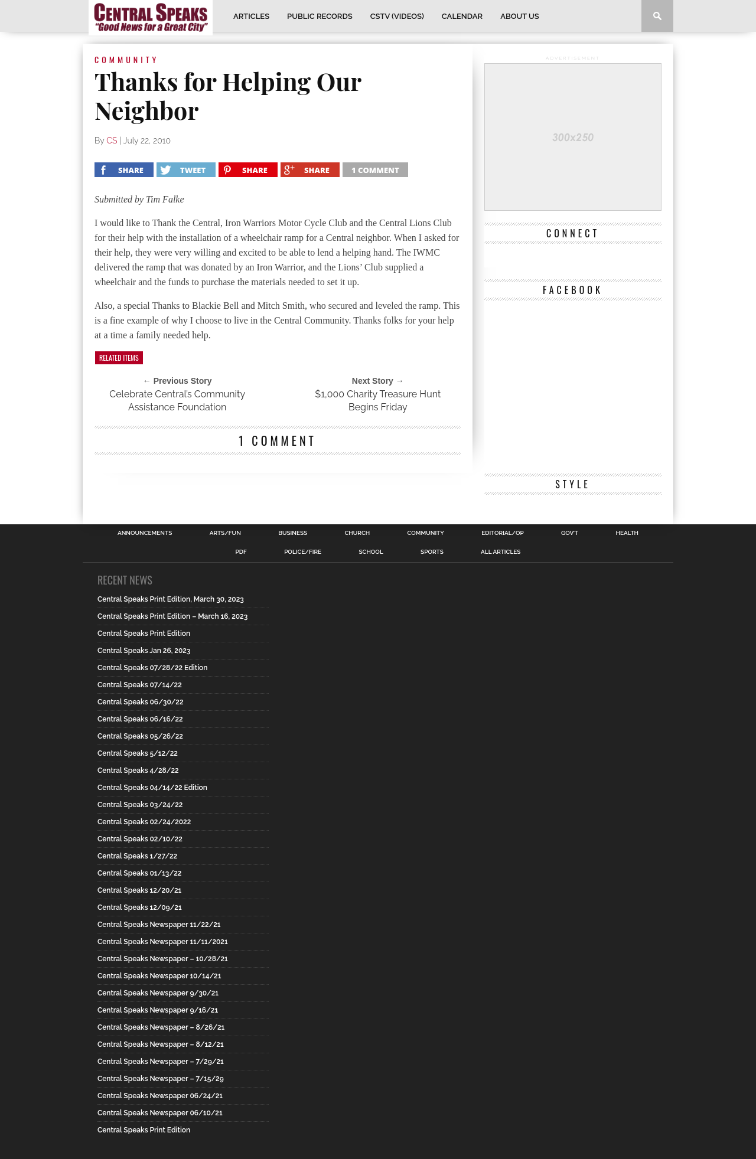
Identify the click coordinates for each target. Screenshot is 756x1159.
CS (111, 140)
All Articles (500, 552)
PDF (241, 552)
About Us (519, 16)
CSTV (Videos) (397, 16)
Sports (432, 552)
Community (426, 533)
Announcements (145, 533)
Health (626, 533)
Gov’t (569, 533)
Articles (251, 16)
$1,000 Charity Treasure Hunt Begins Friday (378, 400)
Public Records (320, 16)
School (371, 552)
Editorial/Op (502, 533)
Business (292, 533)
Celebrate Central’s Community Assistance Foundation (177, 400)
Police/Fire (302, 552)
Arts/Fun (225, 533)
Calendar (462, 16)
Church (357, 533)
